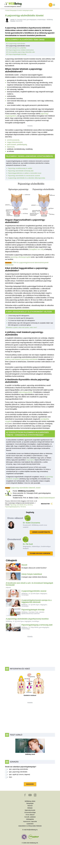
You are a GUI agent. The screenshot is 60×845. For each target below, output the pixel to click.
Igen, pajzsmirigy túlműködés (18, 772)
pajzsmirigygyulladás (26, 392)
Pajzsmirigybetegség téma (12, 506)
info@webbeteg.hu (32, 829)
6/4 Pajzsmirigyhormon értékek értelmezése (20, 50)
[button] (25, 796)
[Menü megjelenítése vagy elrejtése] (54, 4)
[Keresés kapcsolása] (50, 5)
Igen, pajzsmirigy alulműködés (18, 769)
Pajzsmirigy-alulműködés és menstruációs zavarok (24, 175)
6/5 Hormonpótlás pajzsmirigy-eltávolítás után (20, 52)
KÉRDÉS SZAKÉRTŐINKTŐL (41, 532)
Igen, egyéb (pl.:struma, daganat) (19, 774)
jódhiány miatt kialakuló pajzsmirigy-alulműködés (21, 359)
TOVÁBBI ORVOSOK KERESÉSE (40, 553)
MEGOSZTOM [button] (47, 504)
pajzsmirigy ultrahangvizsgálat (20, 257)
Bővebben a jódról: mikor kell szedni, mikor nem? (21, 327)
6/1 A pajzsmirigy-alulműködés (15, 43)
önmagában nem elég (36, 249)
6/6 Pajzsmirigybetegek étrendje (16, 54)
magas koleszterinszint (14, 142)
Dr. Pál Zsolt (28, 544)
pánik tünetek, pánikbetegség (17, 144)
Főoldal (7, 10)
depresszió (10, 147)
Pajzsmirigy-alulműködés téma (18, 505)
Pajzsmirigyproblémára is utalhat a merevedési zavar (24, 173)
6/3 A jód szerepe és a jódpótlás (16, 48)
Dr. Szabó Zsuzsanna (31, 523)
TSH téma (23, 506)
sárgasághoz (30, 460)
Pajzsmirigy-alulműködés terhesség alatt (20, 171)
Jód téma (29, 505)
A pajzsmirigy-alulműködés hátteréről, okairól (25, 488)
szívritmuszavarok (13, 140)
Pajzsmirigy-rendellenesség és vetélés (20, 168)
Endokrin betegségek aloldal (25, 10)
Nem (10, 777)
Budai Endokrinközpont (47, 498)
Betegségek (13, 10)
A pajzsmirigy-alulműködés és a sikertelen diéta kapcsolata (26, 178)
